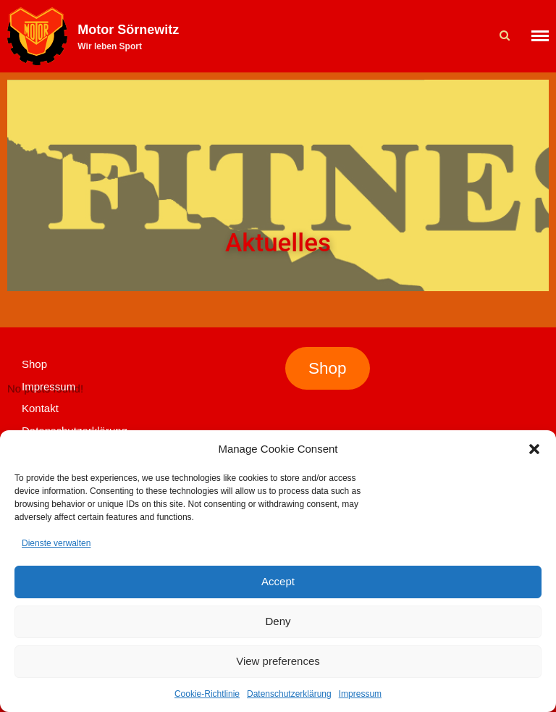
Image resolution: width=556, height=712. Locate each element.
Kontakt (40, 408)
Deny (277, 621)
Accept (278, 581)
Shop (34, 364)
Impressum (360, 694)
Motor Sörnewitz (128, 29)
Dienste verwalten (56, 543)
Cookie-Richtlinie (207, 694)
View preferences (278, 661)
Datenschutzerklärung (289, 694)
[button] (534, 449)
